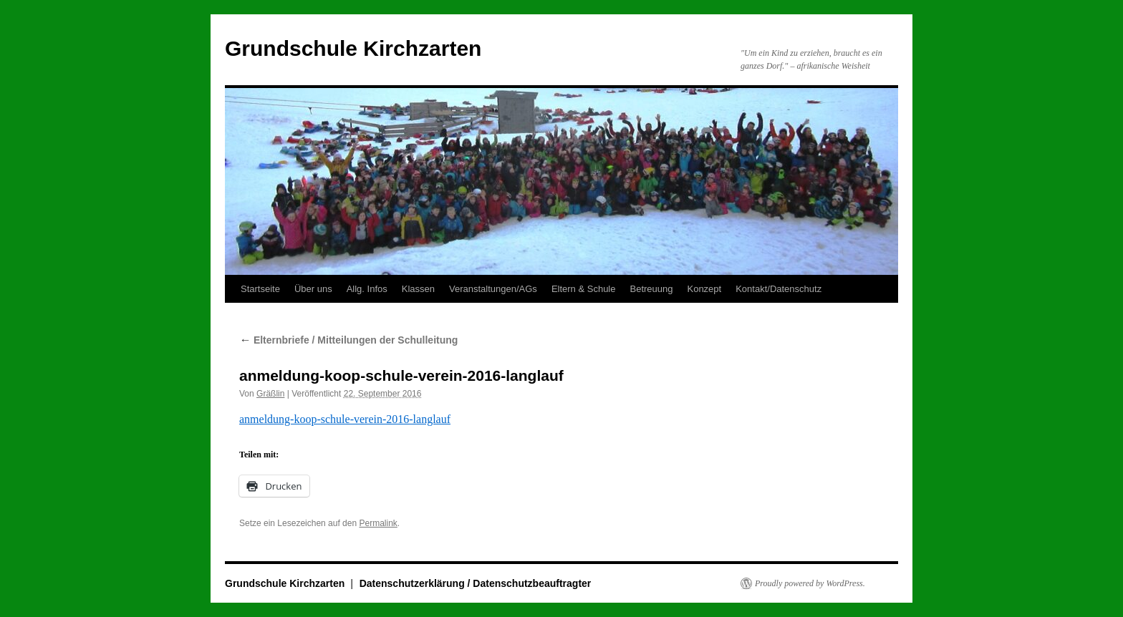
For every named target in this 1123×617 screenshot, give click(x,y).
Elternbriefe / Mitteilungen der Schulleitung (348, 340)
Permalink (378, 523)
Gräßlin (270, 394)
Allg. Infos (367, 288)
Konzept (704, 288)
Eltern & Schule (583, 288)
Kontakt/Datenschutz (778, 288)
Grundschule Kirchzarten (353, 48)
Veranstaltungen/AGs (493, 288)
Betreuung (651, 288)
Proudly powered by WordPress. (810, 583)
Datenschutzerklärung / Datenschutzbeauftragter (476, 583)
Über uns (313, 288)
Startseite (260, 288)
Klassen (418, 288)
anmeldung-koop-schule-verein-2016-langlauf (344, 419)
